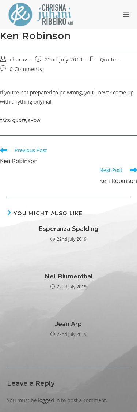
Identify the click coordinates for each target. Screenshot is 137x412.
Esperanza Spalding (68, 228)
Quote (108, 59)
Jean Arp (68, 324)
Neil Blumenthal (68, 276)
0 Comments (26, 68)
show (34, 120)
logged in (49, 400)
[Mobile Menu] (126, 14)
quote (19, 120)
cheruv (18, 59)
